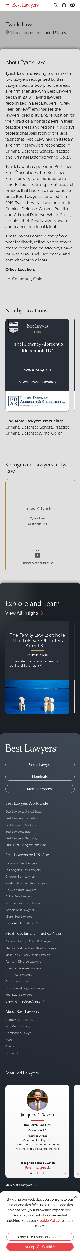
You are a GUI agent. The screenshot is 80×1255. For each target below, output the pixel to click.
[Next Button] (66, 1131)
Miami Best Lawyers (18, 916)
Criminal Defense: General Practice (37, 427)
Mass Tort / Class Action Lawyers (27, 955)
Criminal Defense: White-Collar (33, 433)
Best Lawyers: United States (24, 811)
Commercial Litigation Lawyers (26, 988)
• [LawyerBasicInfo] (31, 1173)
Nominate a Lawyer (18, 1033)
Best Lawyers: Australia (21, 825)
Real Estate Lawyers (18, 994)
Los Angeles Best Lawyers (23, 870)
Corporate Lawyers (18, 981)
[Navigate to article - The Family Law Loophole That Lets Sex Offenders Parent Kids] (37, 667)
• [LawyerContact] (44, 1173)
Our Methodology (17, 1026)
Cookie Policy (48, 1220)
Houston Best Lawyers (20, 890)
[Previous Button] (8, 1131)
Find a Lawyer (40, 764)
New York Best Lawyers (21, 863)
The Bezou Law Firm (37, 1125)
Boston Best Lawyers (19, 910)
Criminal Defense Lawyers (23, 968)
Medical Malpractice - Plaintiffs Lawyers (32, 948)
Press (8, 1039)
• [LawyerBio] (37, 1173)
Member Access (40, 789)
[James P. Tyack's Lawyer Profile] (37, 517)
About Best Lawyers (19, 1019)
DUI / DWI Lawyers (18, 974)
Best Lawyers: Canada (20, 818)
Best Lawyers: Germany (21, 838)
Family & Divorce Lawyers (23, 961)
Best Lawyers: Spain (18, 831)
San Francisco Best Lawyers (24, 903)
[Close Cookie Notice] (75, 1196)
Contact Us (12, 1053)
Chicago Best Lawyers (20, 876)
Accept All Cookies (40, 1247)
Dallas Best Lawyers (18, 896)
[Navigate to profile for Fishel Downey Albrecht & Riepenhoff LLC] (37, 365)
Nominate (40, 776)
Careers (10, 1046)
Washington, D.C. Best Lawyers (26, 883)
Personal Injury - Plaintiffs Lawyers (28, 941)
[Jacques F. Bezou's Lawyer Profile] (37, 1105)
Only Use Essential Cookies (40, 1237)
